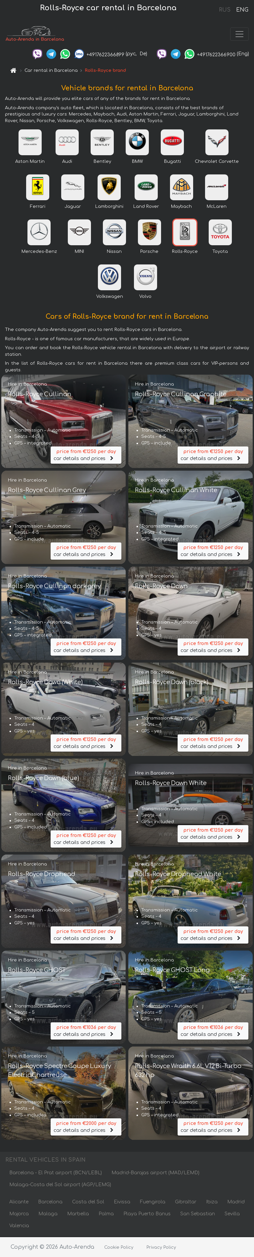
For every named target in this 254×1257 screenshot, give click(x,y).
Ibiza (212, 1202)
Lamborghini (109, 207)
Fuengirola (152, 1202)
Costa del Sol (88, 1202)
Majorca (19, 1214)
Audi (67, 162)
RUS (225, 10)
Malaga (48, 1214)
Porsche (149, 252)
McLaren (217, 207)
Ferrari (37, 207)
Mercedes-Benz (39, 252)
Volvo (145, 297)
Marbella (78, 1214)
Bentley (102, 162)
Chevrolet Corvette (217, 162)
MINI (79, 252)
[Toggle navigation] (239, 34)
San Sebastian (197, 1214)
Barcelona (50, 1202)
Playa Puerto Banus (147, 1214)
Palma (106, 1214)
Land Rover (146, 207)
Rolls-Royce (185, 252)
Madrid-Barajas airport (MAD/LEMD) (155, 1173)
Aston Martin (30, 162)
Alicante (18, 1202)
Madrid (236, 1202)
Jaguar (72, 207)
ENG (242, 10)
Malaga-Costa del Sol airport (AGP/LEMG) (60, 1185)
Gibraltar (185, 1202)
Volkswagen (109, 297)
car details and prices (86, 455)
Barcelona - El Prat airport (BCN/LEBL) (55, 1173)
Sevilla (232, 1214)
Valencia (19, 1226)
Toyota (220, 252)
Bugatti (172, 162)
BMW (137, 162)
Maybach (181, 207)
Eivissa (122, 1202)
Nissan (114, 252)
